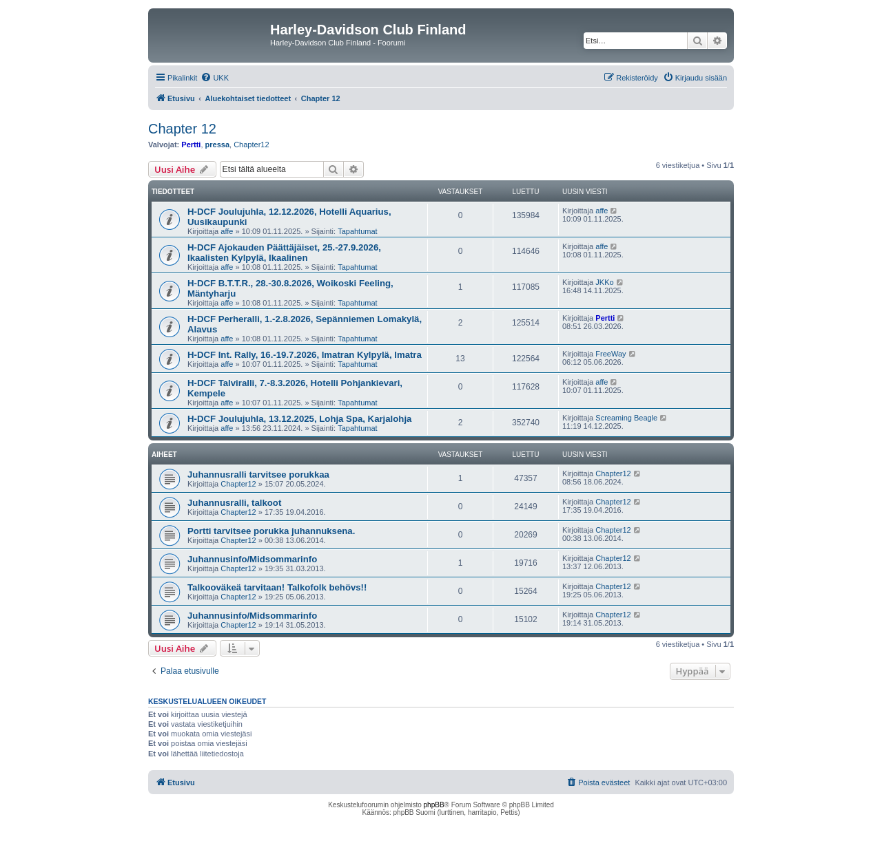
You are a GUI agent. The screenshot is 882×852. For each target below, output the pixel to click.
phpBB (434, 805)
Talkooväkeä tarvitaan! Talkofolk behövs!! (277, 587)
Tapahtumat (357, 231)
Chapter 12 (182, 128)
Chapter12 (251, 144)
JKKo (604, 282)
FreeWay (610, 354)
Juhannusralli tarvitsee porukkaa (258, 474)
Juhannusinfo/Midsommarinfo (252, 559)
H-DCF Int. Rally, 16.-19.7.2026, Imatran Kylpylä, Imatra (304, 355)
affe (226, 231)
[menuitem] (215, 78)
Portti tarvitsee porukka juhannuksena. (271, 531)
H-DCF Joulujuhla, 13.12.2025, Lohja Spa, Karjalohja (299, 419)
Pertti (191, 144)
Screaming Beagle (626, 418)
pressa (217, 144)
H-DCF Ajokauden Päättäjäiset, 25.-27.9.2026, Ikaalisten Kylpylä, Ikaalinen (284, 252)
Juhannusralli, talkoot (234, 503)
